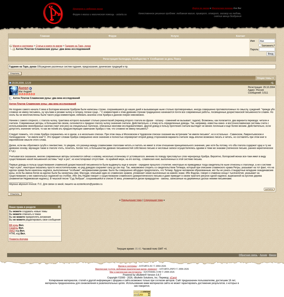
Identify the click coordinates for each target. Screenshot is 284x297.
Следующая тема (153, 200)
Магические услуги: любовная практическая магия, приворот (126, 269)
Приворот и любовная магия (88, 8)
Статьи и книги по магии (49, 45)
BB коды (13, 225)
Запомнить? (267, 45)
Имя (252, 41)
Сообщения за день (161, 59)
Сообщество (140, 59)
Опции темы (264, 78)
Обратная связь (248, 255)
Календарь (125, 59)
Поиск (177, 59)
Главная (45, 36)
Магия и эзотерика (23, 45)
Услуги (175, 36)
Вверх (272, 255)
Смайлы (13, 228)
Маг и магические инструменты (125, 272)
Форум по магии (200, 8)
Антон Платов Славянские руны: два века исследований (42, 103)
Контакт (240, 36)
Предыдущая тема (131, 200)
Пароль (254, 49)
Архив (263, 255)
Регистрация (110, 59)
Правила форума (18, 239)
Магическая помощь (222, 8)
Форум (112, 36)
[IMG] (12, 230)
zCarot (173, 277)
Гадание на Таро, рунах (78, 45)
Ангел (23, 88)
